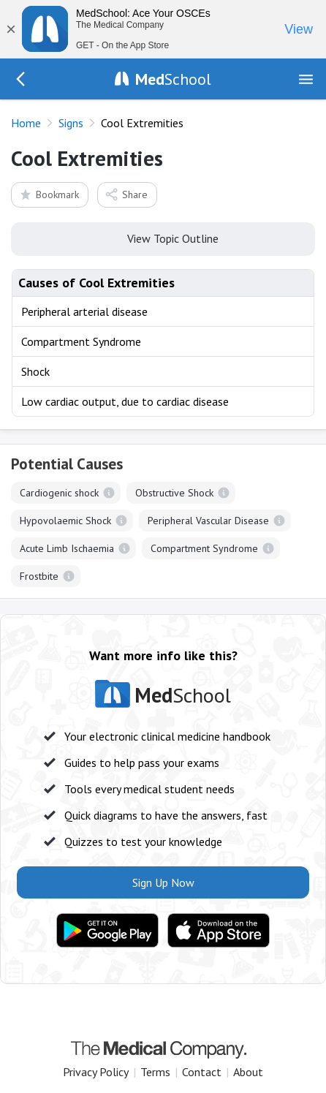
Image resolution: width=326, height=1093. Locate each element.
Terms (155, 1071)
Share (126, 194)
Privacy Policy (96, 1071)
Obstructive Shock (174, 492)
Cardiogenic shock (59, 492)
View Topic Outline (163, 238)
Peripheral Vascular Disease (208, 520)
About (248, 1071)
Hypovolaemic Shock (65, 520)
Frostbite (39, 576)
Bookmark (48, 194)
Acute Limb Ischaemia (67, 548)
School (173, 79)
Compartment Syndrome (204, 548)
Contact (201, 1071)
